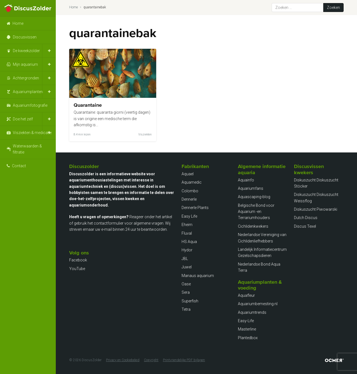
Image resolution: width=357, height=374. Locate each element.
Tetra (186, 309)
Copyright (151, 360)
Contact (19, 166)
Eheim (187, 224)
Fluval (187, 233)
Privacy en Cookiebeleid (122, 360)
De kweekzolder (26, 50)
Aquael (188, 174)
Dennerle (189, 199)
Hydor (187, 250)
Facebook (78, 260)
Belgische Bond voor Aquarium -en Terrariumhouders (256, 211)
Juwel (187, 267)
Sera (186, 292)
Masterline (247, 329)
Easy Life (189, 216)
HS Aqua (189, 241)
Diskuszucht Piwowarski (315, 209)
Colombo (190, 191)
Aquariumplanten (28, 91)
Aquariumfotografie (30, 105)
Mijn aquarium (25, 64)
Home (18, 23)
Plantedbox (248, 338)
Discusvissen (25, 37)
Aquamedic (192, 182)
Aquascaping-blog (254, 197)
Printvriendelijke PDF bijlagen (184, 360)
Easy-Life (246, 321)
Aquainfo (246, 180)
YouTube (77, 268)
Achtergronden (26, 78)
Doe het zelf (23, 119)
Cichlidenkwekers (253, 226)
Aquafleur (246, 295)
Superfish (190, 301)
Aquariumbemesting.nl (258, 304)
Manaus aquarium (198, 275)
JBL (185, 258)
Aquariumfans (250, 188)
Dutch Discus (305, 217)
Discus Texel (305, 226)
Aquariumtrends (252, 312)
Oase (186, 284)
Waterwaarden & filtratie (27, 149)
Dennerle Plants (195, 207)
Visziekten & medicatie (32, 132)
